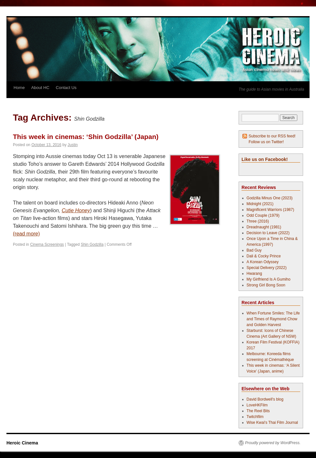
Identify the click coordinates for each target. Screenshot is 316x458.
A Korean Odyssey (263, 262)
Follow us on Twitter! (266, 142)
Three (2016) (258, 221)
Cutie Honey (76, 210)
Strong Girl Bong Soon (266, 285)
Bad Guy (254, 250)
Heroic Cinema (22, 442)
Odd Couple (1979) (263, 215)
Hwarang (254, 273)
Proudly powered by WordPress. (273, 443)
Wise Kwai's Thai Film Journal (272, 422)
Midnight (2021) (260, 204)
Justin (73, 145)
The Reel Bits (258, 411)
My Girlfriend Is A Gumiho (269, 279)
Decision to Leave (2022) (268, 233)
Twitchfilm (255, 416)
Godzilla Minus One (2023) (270, 198)
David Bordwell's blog (265, 399)
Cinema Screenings (47, 244)
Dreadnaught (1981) (264, 227)
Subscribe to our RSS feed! (272, 136)
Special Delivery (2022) (267, 267)
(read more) (26, 233)
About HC (40, 87)
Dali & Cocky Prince (264, 256)
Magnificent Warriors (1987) (270, 209)
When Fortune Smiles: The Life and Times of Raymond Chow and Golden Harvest (273, 319)
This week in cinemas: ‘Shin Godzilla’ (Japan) (86, 136)
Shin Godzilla (92, 244)
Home (19, 87)
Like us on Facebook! (265, 159)
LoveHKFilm (257, 405)
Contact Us (66, 87)
